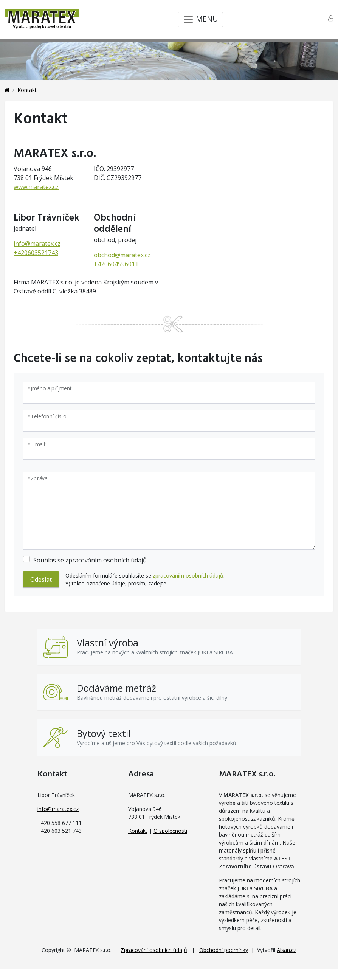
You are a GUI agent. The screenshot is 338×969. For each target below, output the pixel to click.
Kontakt (137, 830)
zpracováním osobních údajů (188, 575)
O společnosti (170, 830)
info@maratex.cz (37, 243)
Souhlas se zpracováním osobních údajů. (90, 560)
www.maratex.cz (36, 187)
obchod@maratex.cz (122, 255)
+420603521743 (36, 252)
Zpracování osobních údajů (154, 949)
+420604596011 (116, 264)
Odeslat (41, 579)
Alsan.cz (286, 949)
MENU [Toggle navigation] (200, 19)
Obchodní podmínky (223, 949)
